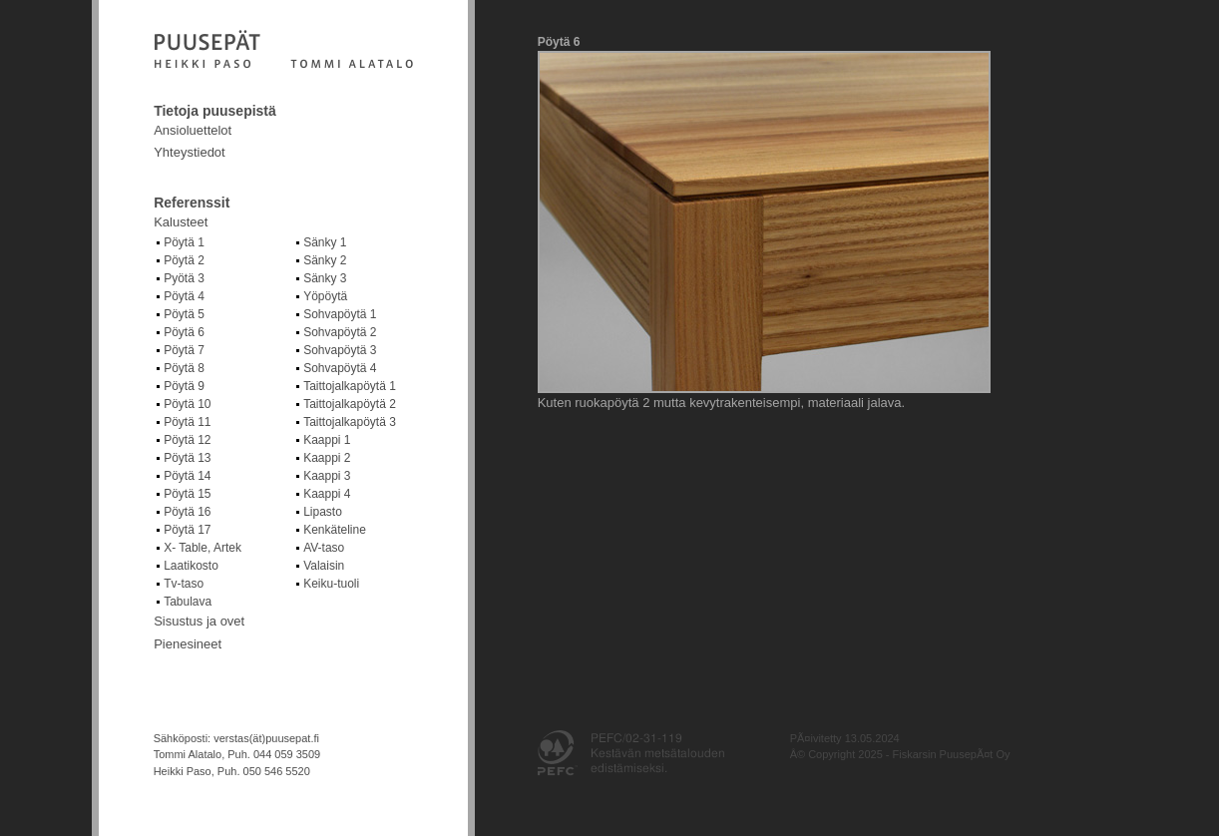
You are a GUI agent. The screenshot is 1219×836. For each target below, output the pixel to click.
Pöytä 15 (187, 494)
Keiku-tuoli (331, 584)
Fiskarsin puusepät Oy (283, 51)
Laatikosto (191, 566)
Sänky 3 (324, 278)
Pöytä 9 (184, 386)
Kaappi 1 (326, 440)
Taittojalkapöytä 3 (349, 422)
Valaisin (323, 566)
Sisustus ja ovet (199, 621)
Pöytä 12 (187, 440)
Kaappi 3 (326, 476)
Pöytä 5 (184, 314)
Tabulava (187, 602)
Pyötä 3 (184, 278)
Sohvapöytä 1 (339, 314)
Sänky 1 (324, 242)
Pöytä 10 (187, 404)
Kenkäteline (334, 530)
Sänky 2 (324, 260)
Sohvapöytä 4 (339, 368)
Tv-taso (183, 584)
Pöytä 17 (187, 530)
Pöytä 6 (184, 332)
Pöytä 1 (184, 242)
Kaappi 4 (326, 494)
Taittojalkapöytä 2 (349, 404)
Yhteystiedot (189, 152)
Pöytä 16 (187, 512)
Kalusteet (180, 221)
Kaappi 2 (326, 458)
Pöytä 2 (184, 260)
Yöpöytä (325, 296)
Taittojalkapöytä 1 (349, 386)
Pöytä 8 (184, 368)
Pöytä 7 (184, 350)
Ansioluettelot (192, 130)
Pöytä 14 (187, 476)
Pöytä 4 (184, 296)
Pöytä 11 (187, 422)
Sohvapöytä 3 (339, 350)
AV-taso (323, 548)
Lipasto (322, 512)
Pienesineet (187, 643)
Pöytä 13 (187, 458)
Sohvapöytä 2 (339, 332)
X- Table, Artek (202, 548)
